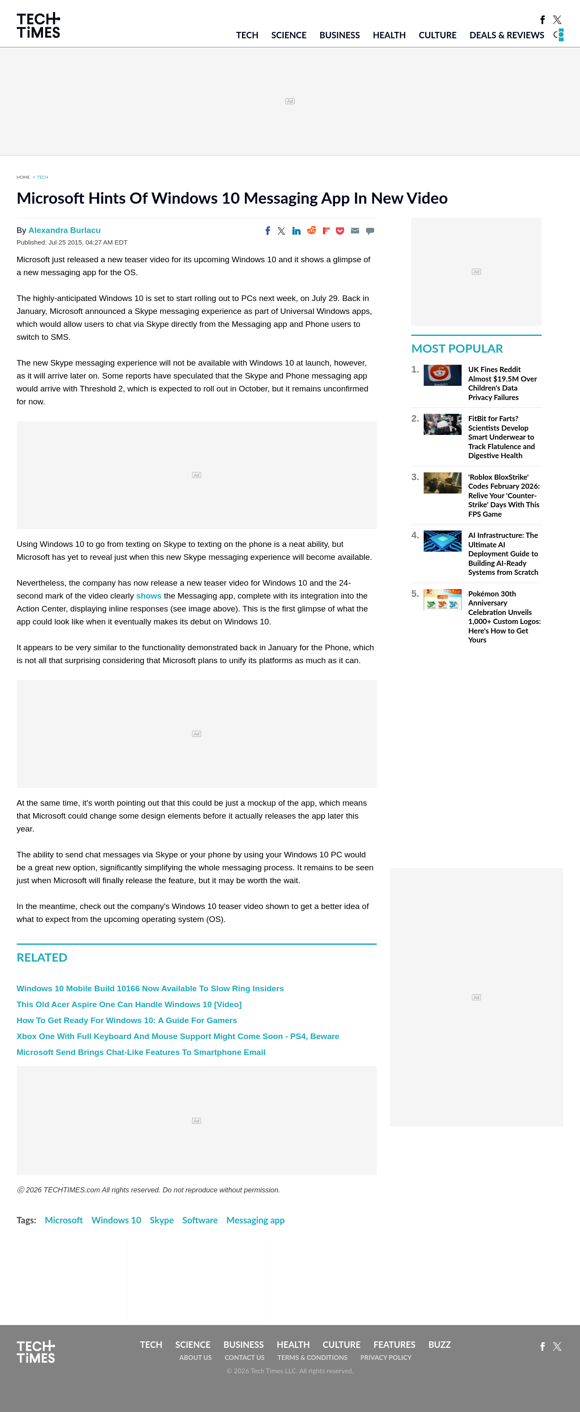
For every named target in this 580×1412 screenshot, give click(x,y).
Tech (247, 35)
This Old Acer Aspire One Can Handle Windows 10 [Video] (129, 1004)
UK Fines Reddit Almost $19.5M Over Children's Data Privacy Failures (502, 383)
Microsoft (64, 1220)
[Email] (355, 231)
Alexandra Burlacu (64, 230)
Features (394, 1344)
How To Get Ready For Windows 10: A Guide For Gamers (127, 1020)
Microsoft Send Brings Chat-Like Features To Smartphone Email (141, 1052)
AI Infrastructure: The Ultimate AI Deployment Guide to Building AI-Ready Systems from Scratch (503, 554)
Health (389, 35)
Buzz (439, 1344)
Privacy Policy (386, 1357)
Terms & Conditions (312, 1357)
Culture (438, 35)
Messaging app (255, 1220)
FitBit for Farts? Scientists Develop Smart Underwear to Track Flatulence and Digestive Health (501, 437)
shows (148, 595)
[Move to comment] (370, 231)
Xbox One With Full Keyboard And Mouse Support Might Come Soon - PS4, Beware (178, 1036)
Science (289, 35)
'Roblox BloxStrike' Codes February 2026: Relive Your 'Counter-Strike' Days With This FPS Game (504, 495)
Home (23, 177)
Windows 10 (117, 1220)
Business (339, 35)
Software (200, 1220)
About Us (196, 1357)
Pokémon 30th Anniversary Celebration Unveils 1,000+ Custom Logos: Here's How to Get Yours (504, 617)
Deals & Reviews (507, 35)
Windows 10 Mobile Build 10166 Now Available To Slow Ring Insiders (150, 988)
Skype (162, 1220)
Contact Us (245, 1357)
